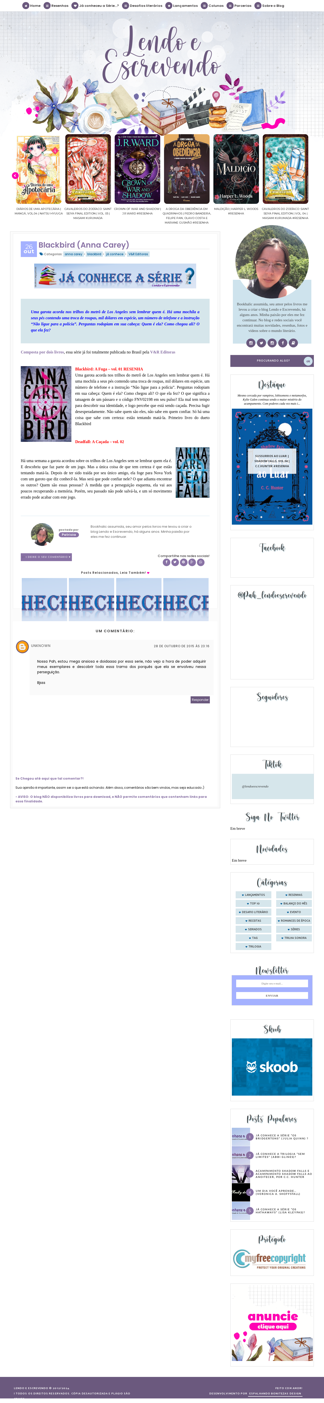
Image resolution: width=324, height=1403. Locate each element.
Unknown (41, 645)
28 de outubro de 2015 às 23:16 (182, 646)
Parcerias (239, 5)
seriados (255, 929)
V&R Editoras (138, 254)
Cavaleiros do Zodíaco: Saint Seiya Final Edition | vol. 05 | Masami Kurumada (126, 213)
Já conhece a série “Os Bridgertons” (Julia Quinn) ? (282, 1137)
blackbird (94, 254)
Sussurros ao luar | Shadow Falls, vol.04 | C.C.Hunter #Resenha (272, 461)
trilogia (255, 946)
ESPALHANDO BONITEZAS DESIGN (275, 1393)
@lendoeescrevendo (255, 786)
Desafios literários (142, 5)
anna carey (73, 254)
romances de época (295, 921)
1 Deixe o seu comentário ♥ (48, 557)
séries (295, 929)
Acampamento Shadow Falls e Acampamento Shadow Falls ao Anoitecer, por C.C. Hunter (284, 1173)
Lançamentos (182, 5)
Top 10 (255, 903)
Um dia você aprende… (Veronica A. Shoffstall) (278, 1192)
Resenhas (56, 5)
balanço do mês (295, 903)
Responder (200, 700)
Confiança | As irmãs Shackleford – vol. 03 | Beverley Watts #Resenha (27, 213)
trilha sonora (296, 938)
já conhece (115, 254)
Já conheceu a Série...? (95, 5)
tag (255, 938)
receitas (255, 921)
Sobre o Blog (269, 5)
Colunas (212, 5)
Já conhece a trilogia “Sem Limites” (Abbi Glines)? (280, 1155)
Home (31, 5)
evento (295, 912)
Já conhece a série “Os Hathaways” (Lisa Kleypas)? (280, 1211)
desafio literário (255, 912)
